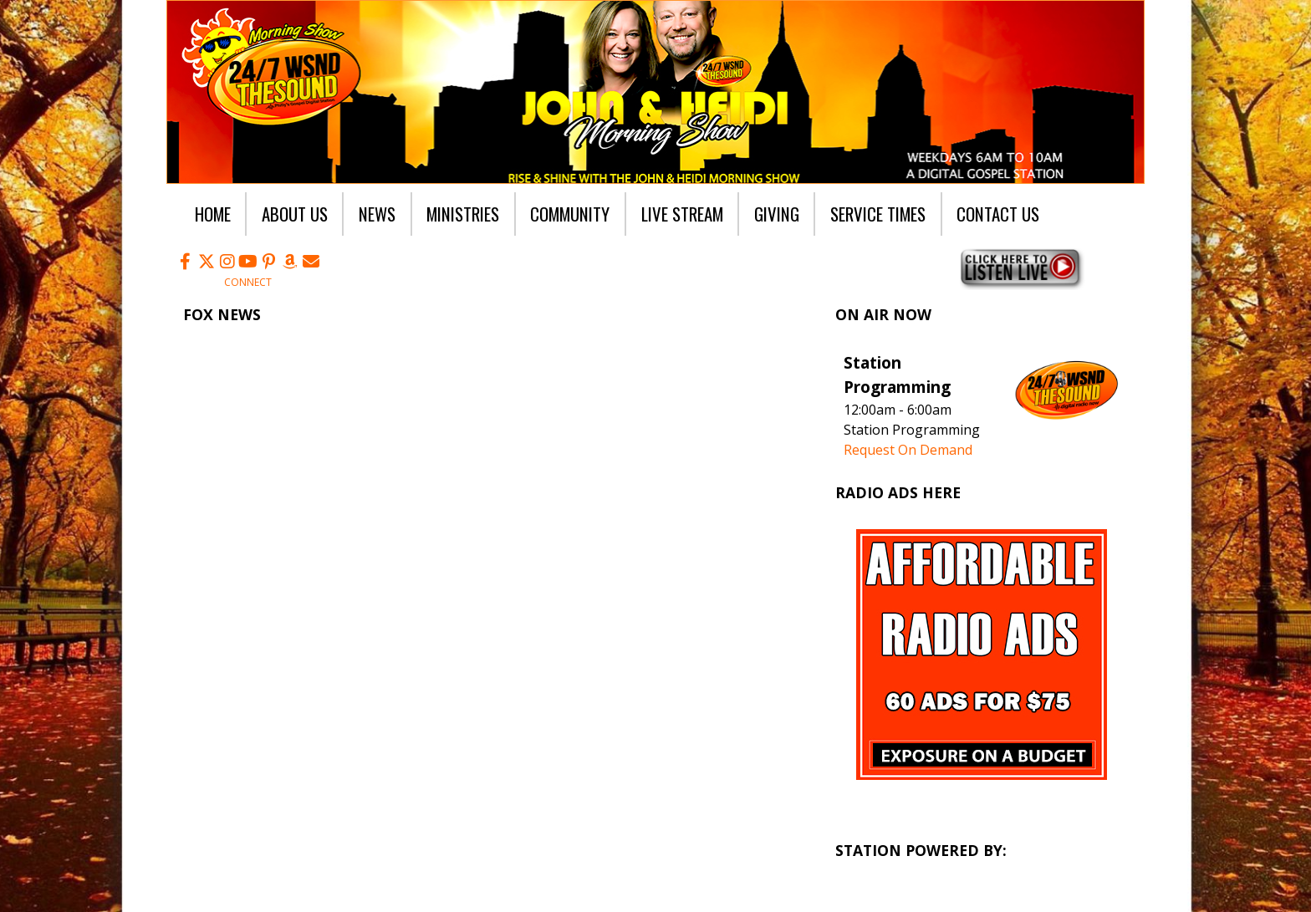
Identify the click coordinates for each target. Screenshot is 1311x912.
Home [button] (213, 214)
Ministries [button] (462, 214)
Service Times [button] (878, 214)
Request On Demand (908, 450)
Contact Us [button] (997, 214)
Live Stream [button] (682, 214)
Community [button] (570, 214)
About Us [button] (295, 214)
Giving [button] (776, 214)
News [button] (377, 214)
